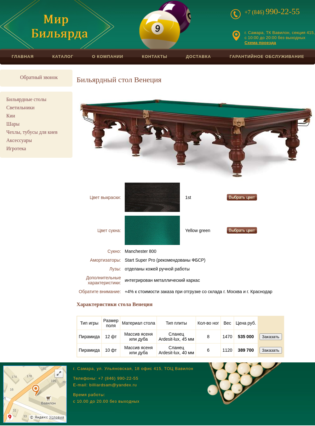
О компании (107, 56)
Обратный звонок (39, 77)
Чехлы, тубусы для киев (31, 132)
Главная (23, 56)
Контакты (154, 56)
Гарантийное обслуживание (267, 56)
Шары (13, 124)
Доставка (198, 56)
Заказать (270, 336)
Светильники (20, 107)
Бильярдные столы (26, 99)
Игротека (16, 148)
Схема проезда (260, 42)
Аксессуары (19, 140)
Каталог (62, 56)
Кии (10, 115)
